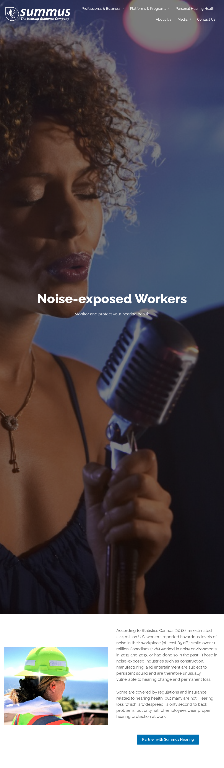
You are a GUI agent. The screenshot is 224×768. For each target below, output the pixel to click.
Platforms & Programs (149, 8)
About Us (163, 19)
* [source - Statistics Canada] (199, 655)
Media (184, 19)
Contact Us (206, 19)
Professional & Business (102, 8)
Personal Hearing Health (195, 9)
